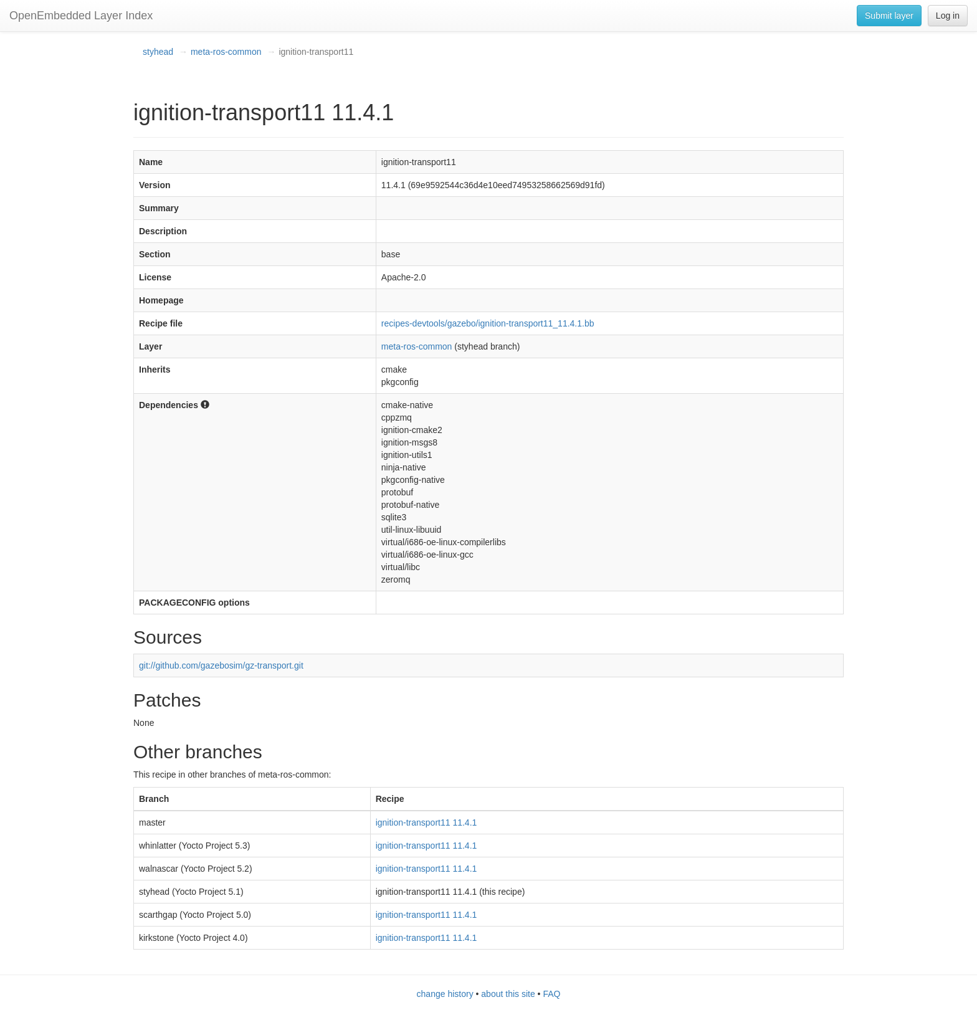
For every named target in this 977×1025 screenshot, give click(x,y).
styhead (158, 52)
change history (445, 994)
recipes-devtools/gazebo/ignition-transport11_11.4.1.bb (487, 323)
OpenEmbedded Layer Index (81, 15)
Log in (948, 16)
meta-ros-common (226, 52)
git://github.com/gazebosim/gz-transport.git (221, 665)
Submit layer (889, 16)
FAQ (551, 994)
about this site (508, 994)
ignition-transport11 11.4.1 (426, 822)
